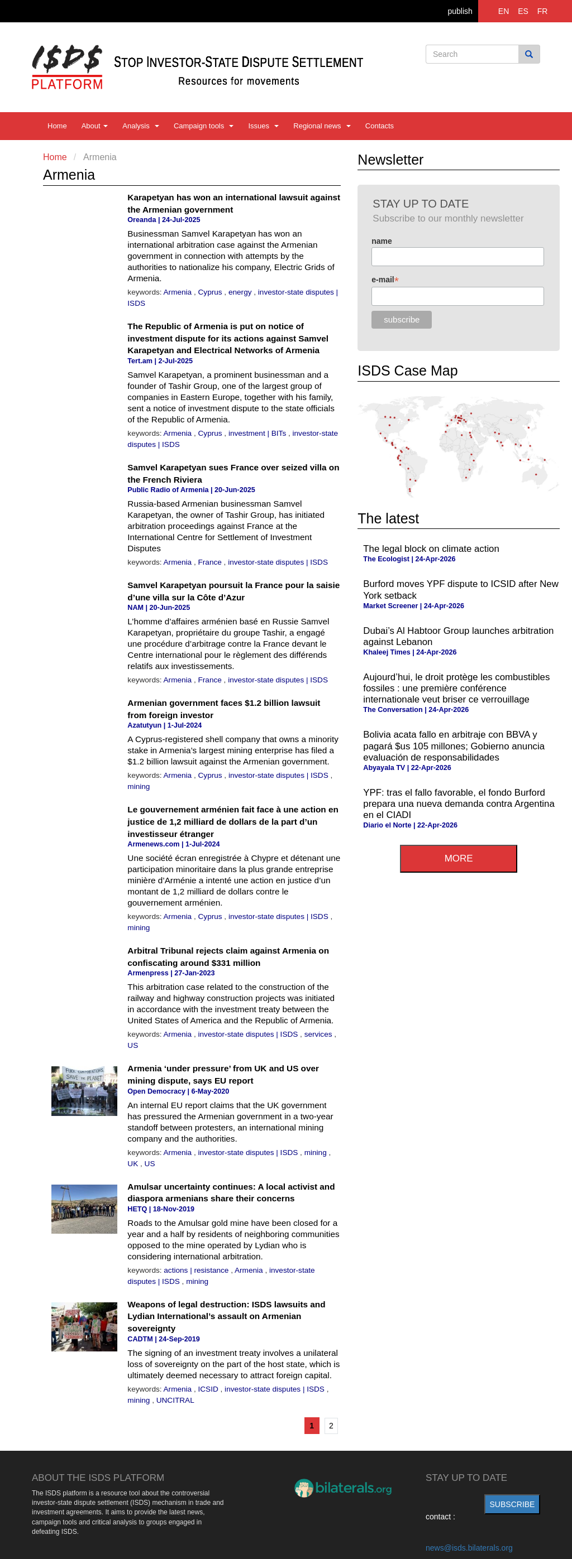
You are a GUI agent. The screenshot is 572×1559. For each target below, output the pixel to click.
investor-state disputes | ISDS (278, 562)
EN (503, 11)
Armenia (179, 292)
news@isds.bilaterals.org (469, 1547)
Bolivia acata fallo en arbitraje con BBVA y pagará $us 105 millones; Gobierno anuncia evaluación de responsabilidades (454, 745)
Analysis (140, 126)
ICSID (209, 1389)
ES (523, 11)
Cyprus (211, 292)
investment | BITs (258, 433)
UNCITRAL (175, 1400)
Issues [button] (263, 126)
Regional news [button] (322, 126)
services (319, 1034)
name (381, 241)
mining (138, 786)
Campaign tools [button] (204, 126)
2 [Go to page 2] (331, 1425)
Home (57, 126)
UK (133, 1163)
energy (241, 292)
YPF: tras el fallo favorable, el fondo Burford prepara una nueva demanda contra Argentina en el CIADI (458, 803)
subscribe (512, 1504)
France (211, 562)
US (132, 1045)
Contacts (379, 126)
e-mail (385, 280)
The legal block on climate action (431, 548)
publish (459, 11)
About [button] (95, 126)
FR (542, 11)
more (459, 858)
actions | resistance (197, 1270)
